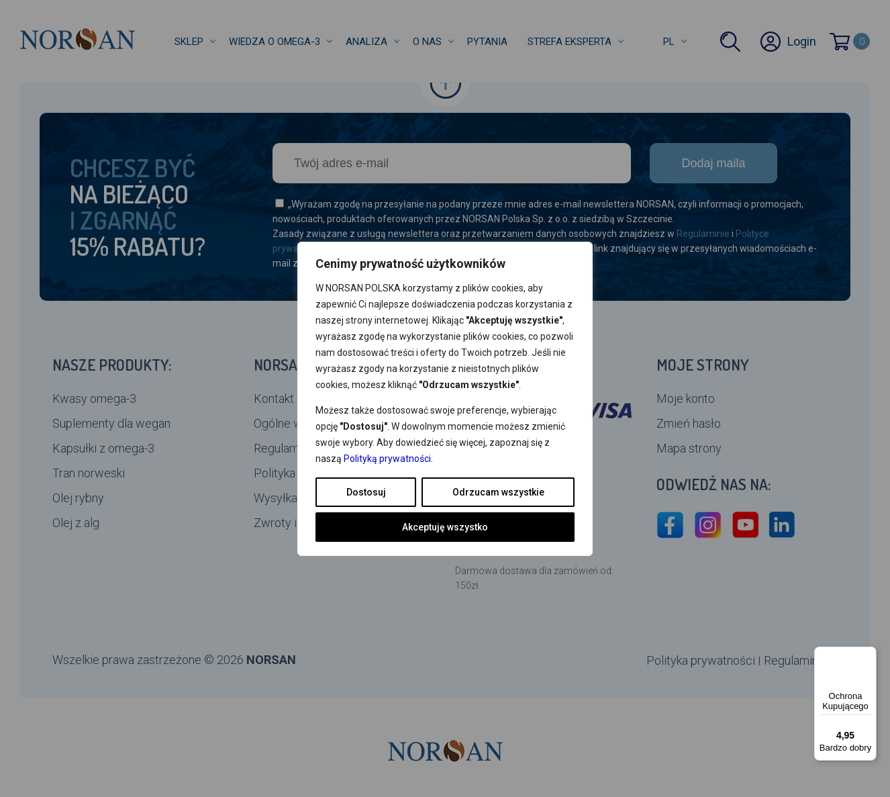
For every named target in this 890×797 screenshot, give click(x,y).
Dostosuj (366, 492)
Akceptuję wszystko (445, 527)
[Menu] (868, 655)
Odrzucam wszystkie (498, 492)
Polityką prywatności (387, 458)
